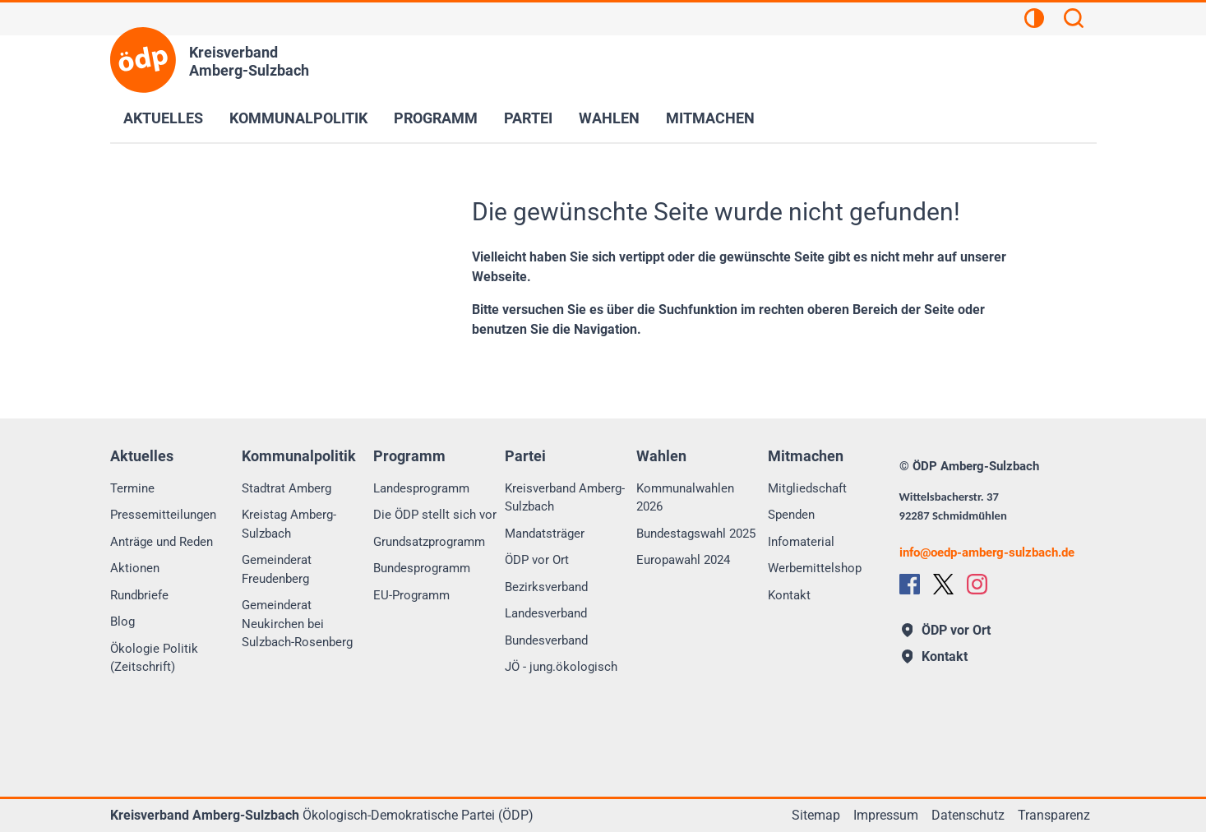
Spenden (791, 514)
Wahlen (609, 118)
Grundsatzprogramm (429, 541)
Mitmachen (710, 118)
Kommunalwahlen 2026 (685, 498)
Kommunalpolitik (298, 118)
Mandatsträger (545, 533)
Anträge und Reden (161, 541)
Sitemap (816, 815)
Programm (436, 118)
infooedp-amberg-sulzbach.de (986, 552)
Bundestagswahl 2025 (695, 533)
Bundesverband (546, 640)
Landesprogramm (421, 488)
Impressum (885, 815)
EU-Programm (411, 595)
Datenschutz (968, 815)
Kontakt (789, 595)
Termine (132, 488)
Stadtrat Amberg (286, 488)
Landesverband (546, 613)
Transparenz (1054, 815)
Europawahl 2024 (683, 559)
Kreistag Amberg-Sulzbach (289, 524)
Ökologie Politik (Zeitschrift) (154, 658)
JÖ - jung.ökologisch (561, 666)
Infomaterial (801, 541)
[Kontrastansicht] (1034, 20)
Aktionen (134, 568)
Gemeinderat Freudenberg (277, 569)
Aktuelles (163, 118)
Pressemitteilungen (163, 514)
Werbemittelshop (815, 568)
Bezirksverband (546, 587)
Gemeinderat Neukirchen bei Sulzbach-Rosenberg (297, 623)
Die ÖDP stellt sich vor (435, 514)
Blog (122, 621)
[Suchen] (1073, 20)
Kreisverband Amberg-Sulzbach (565, 498)
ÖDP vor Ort (537, 559)
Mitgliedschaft (807, 488)
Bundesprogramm (421, 568)
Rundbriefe (139, 595)
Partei (528, 118)
